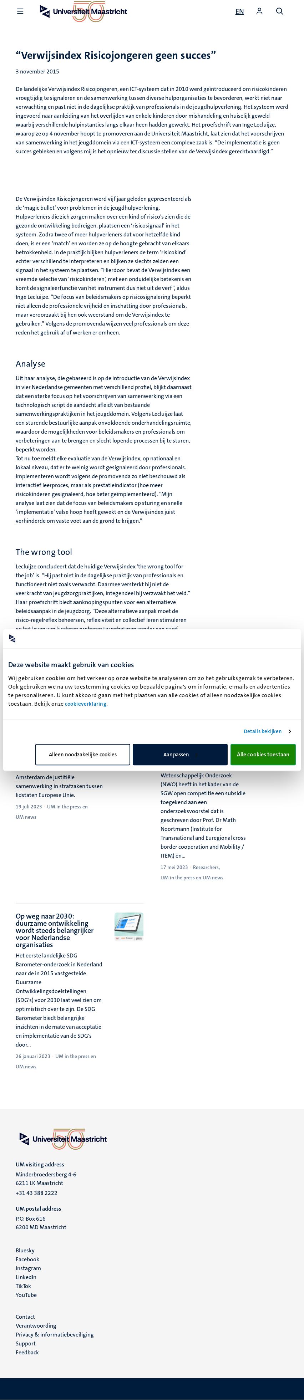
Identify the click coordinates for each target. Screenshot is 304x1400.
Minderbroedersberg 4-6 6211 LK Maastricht (46, 1179)
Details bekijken (263, 731)
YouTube (26, 1295)
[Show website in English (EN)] (239, 11)
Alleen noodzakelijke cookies (83, 754)
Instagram (28, 1268)
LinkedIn (26, 1277)
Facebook (27, 1259)
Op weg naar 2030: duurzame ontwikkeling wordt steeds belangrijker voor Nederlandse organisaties (55, 930)
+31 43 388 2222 (36, 1193)
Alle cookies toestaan (263, 754)
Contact (25, 1316)
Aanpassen (180, 754)
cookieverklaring (85, 703)
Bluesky (25, 1250)
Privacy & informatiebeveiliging (55, 1334)
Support (26, 1343)
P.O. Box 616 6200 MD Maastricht (41, 1223)
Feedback (27, 1352)
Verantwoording (36, 1325)
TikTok (23, 1286)
